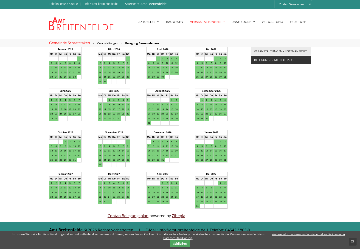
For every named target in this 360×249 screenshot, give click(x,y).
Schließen (180, 244)
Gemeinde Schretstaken (69, 42)
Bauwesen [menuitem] (174, 22)
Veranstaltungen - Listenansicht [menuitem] (280, 51)
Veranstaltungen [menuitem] (207, 22)
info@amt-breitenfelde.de (101, 4)
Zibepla (178, 215)
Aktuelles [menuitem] (148, 22)
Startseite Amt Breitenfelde (145, 4)
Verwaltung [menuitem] (272, 22)
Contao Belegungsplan (128, 215)
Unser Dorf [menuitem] (243, 22)
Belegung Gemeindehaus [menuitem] (273, 60)
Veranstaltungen (107, 43)
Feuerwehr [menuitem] (299, 22)
